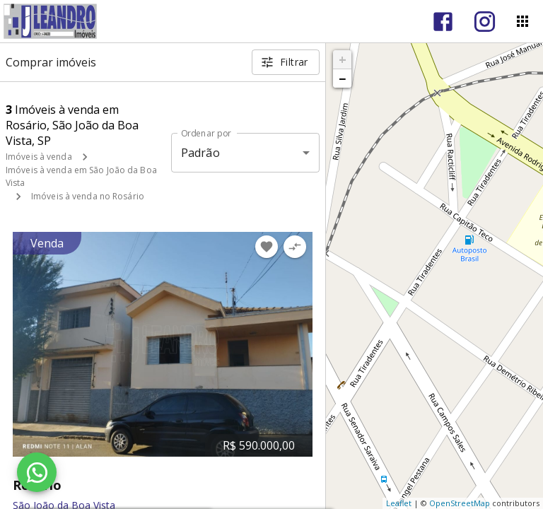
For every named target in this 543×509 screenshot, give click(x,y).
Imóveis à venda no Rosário (87, 196)
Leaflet (398, 503)
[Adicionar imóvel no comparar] (295, 246)
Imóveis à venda (39, 157)
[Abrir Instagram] (484, 21)
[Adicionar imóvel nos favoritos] (266, 246)
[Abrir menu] (522, 21)
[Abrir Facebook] (443, 21)
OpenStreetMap (459, 503)
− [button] (342, 78)
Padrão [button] (200, 152)
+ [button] (342, 59)
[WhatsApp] (37, 472)
